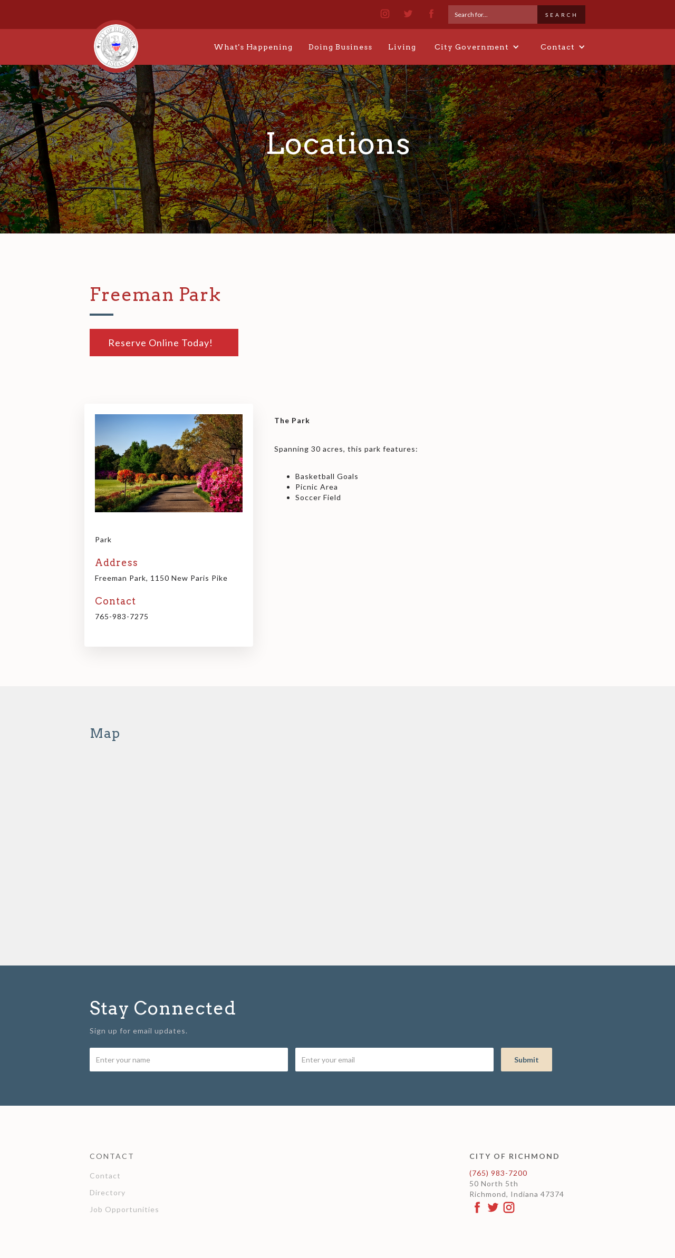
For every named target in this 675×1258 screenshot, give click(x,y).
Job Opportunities (124, 1209)
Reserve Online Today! (160, 342)
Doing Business (340, 47)
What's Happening (253, 47)
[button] (477, 47)
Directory (108, 1192)
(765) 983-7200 (498, 1172)
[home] (116, 41)
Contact (105, 1175)
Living (402, 47)
